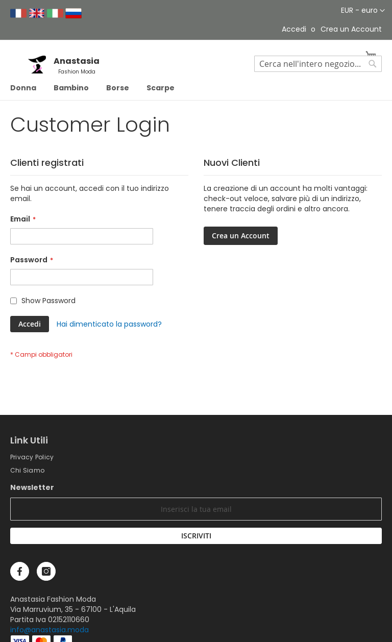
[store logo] (41, 71)
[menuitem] (23, 88)
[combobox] (318, 64)
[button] (363, 10)
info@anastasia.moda (49, 630)
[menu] (196, 88)
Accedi (294, 29)
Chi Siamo (27, 470)
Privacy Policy (32, 457)
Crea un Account (351, 29)
